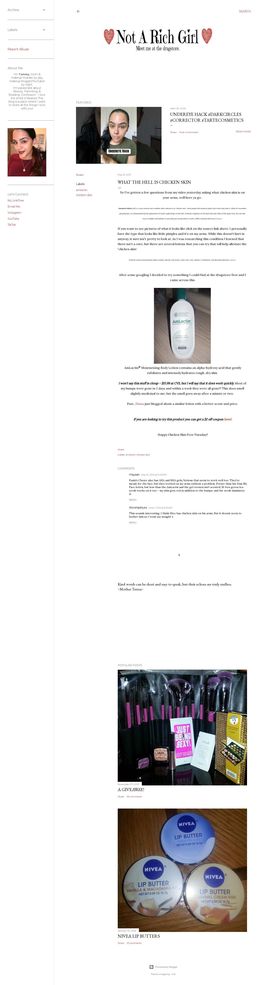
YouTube (13, 218)
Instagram (14, 212)
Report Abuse (18, 49)
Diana (140, 404)
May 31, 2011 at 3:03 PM (154, 474)
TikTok (12, 224)
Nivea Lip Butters (139, 936)
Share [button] (173, 132)
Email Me (14, 206)
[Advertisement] (182, 627)
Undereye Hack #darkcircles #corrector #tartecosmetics (206, 117)
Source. (219, 219)
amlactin (81, 190)
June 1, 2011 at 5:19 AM (160, 507)
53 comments (134, 796)
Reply (132, 499)
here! (227, 419)
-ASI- (173, 974)
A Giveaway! (131, 789)
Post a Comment (188, 132)
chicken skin (84, 195)
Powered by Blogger (163, 967)
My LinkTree (16, 200)
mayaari (134, 474)
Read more (243, 131)
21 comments (134, 943)
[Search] (245, 11)
